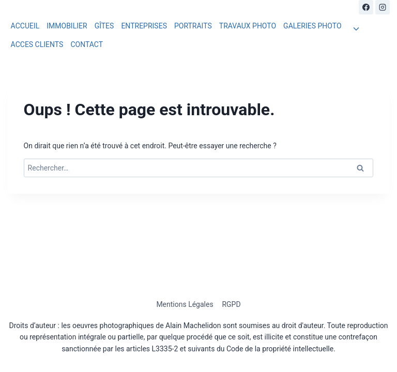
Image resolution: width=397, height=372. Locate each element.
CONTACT (86, 44)
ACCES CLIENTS (37, 44)
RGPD (231, 304)
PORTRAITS (193, 26)
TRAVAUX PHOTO (247, 26)
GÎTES (104, 26)
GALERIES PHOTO (312, 26)
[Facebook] (366, 7)
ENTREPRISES (144, 26)
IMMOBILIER (67, 26)
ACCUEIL (25, 26)
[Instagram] (382, 7)
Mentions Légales (184, 304)
